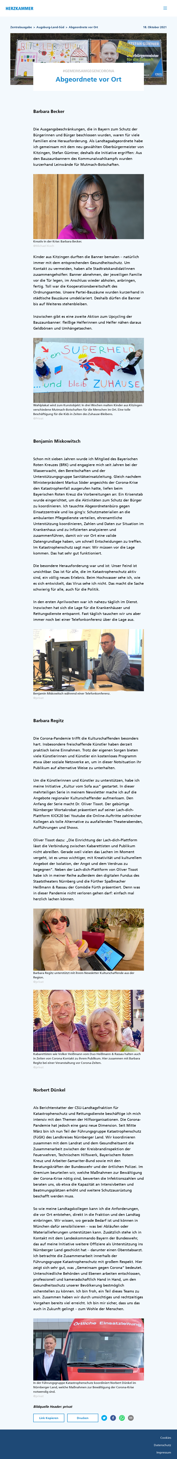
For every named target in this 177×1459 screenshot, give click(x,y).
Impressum (163, 1452)
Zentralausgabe (21, 27)
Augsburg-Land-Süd (50, 27)
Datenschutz (162, 1445)
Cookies (165, 1437)
